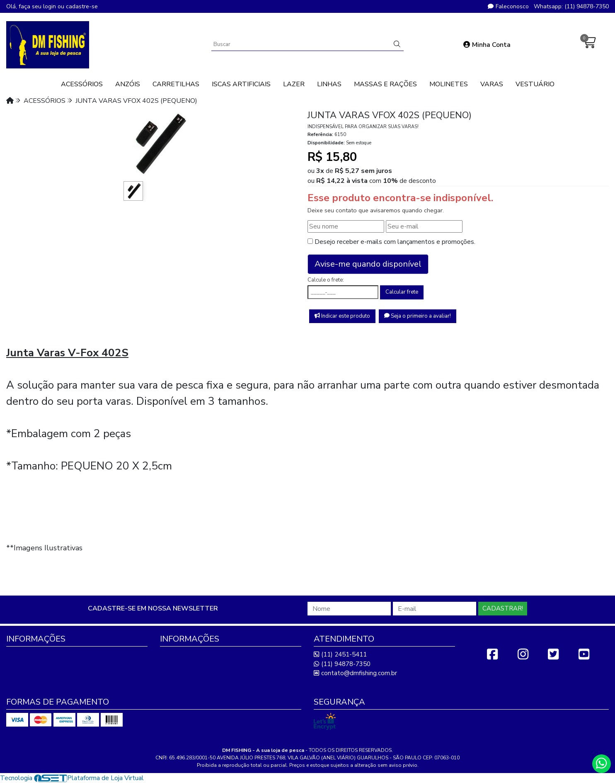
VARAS (491, 84)
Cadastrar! (502, 608)
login (50, 6)
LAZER (294, 84)
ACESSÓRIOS (82, 84)
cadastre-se (82, 6)
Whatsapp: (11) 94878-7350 (571, 6)
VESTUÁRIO (535, 84)
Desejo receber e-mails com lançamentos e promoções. (395, 241)
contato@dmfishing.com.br (355, 673)
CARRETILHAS (176, 84)
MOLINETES (448, 84)
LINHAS (329, 84)
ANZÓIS (127, 84)
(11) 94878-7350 (342, 664)
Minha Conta (487, 44)
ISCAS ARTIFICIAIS (241, 84)
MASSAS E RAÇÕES (385, 84)
